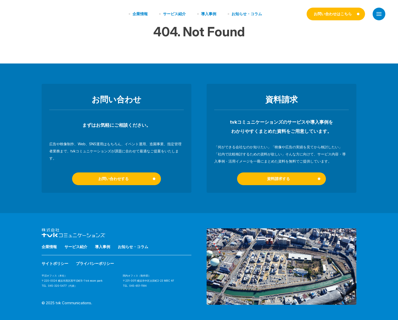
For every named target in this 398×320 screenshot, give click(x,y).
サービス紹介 (174, 13)
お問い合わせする (113, 178)
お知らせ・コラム (246, 13)
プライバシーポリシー (95, 263)
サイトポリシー (55, 263)
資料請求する (278, 178)
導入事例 (208, 13)
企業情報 (140, 13)
